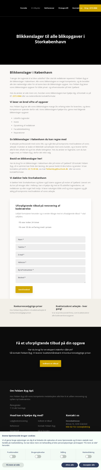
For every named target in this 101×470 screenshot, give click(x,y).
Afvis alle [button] (70, 465)
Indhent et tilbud (50, 363)
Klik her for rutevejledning (78, 427)
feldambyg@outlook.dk (57, 169)
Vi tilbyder (35, 8)
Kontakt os (77, 8)
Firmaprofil (63, 8)
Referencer (49, 8)
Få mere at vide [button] (13, 465)
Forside (23, 8)
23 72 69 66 (33, 169)
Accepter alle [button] (89, 465)
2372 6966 (16, 96)
